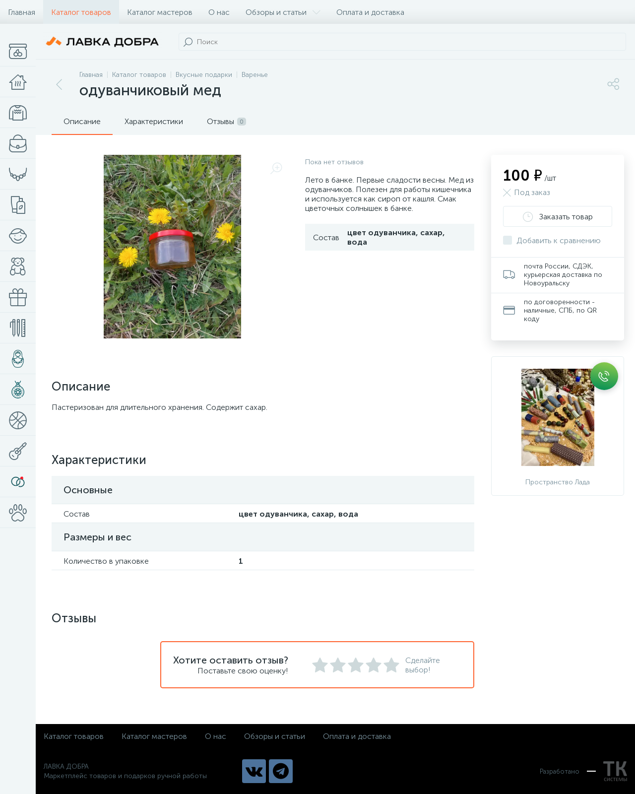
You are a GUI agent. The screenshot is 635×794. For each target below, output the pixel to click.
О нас (219, 12)
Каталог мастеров (159, 12)
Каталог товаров (81, 12)
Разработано (583, 771)
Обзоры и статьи (283, 12)
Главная (21, 12)
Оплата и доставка (370, 12)
